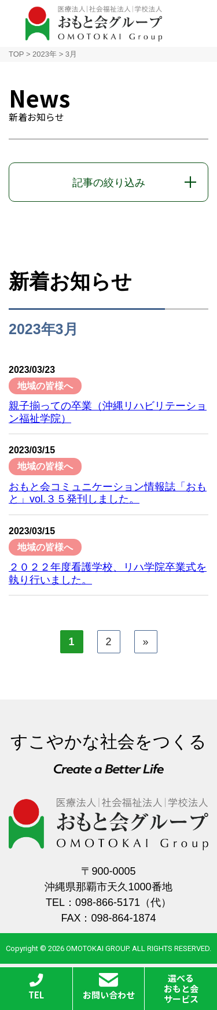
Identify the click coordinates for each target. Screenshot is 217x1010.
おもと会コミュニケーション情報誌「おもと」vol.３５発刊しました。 (108, 493)
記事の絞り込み (108, 182)
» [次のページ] (145, 642)
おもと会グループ (93, 23)
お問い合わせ (109, 987)
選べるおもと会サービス (181, 988)
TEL (36, 987)
